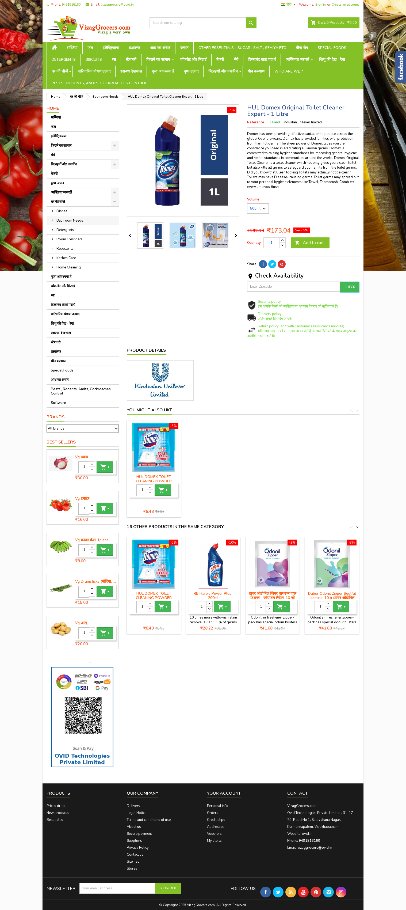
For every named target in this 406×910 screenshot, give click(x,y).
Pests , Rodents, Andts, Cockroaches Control (99, 83)
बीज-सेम (302, 47)
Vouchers (214, 833)
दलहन (184, 47)
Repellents (65, 248)
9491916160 (71, 4)
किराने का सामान (158, 59)
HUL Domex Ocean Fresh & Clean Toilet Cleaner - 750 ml (272, 481)
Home (53, 108)
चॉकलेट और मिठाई (193, 59)
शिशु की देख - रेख (332, 59)
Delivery (133, 805)
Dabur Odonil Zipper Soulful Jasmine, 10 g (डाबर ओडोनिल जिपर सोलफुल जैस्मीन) (332, 598)
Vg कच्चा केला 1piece (92, 540)
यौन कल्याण (256, 71)
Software (58, 402)
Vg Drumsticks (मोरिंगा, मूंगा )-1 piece (95, 581)
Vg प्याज (81, 457)
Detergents (64, 59)
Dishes (61, 211)
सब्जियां (72, 47)
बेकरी (220, 59)
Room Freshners (69, 239)
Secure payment (139, 833)
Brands (55, 417)
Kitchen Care (66, 258)
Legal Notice (136, 812)
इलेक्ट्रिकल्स (111, 47)
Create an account (345, 4)
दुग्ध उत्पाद (191, 71)
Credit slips (216, 819)
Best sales (55, 819)
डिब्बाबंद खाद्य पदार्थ (262, 59)
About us (134, 826)
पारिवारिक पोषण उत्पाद (94, 71)
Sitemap (133, 861)
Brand (275, 122)
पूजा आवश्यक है (163, 71)
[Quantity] (83, 467)
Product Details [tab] (146, 350)
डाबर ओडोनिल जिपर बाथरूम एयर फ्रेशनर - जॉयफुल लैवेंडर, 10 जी (272, 595)
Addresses (215, 826)
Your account (224, 793)
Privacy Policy (138, 847)
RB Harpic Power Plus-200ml (213, 595)
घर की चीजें (60, 71)
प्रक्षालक (134, 47)
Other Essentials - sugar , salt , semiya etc (242, 47)
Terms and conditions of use (149, 819)
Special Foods (332, 47)
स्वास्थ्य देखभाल (131, 71)
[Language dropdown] (289, 4)
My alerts (214, 840)
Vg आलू (81, 623)
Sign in (320, 4)
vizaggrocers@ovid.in (117, 4)
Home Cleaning (68, 267)
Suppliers (134, 840)
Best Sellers (61, 442)
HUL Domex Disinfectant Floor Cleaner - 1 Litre (154, 479)
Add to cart (309, 243)
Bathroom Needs (69, 220)
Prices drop (56, 805)
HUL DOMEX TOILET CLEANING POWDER (332, 479)
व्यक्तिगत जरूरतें (297, 59)
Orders (212, 812)
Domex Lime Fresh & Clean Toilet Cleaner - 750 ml (213, 479)
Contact (297, 793)
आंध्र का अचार (160, 47)
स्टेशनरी (131, 59)
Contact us (135, 854)
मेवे (236, 59)
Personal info (217, 805)
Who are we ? (288, 71)
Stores (132, 868)
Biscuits (94, 59)
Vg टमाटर (82, 498)
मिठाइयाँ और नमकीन (223, 71)
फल (90, 47)
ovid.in (307, 833)
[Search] (203, 22)
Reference (255, 122)
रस (114, 59)
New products (58, 812)
